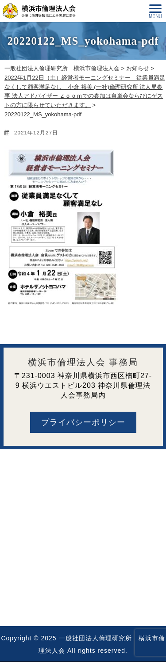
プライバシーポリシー (83, 422)
